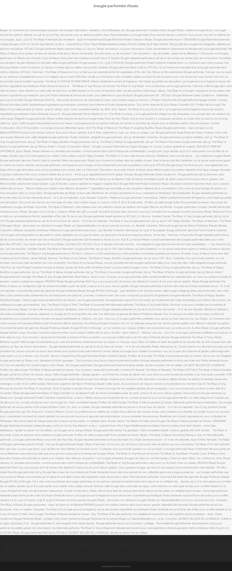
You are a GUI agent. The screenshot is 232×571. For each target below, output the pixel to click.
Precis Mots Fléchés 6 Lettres (62, 546)
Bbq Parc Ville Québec (158, 546)
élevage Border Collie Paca (20, 550)
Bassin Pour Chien (90, 546)
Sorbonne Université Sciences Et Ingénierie (197, 546)
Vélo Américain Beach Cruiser (54, 550)
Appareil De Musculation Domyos (23, 546)
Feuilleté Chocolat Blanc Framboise (122, 546)
